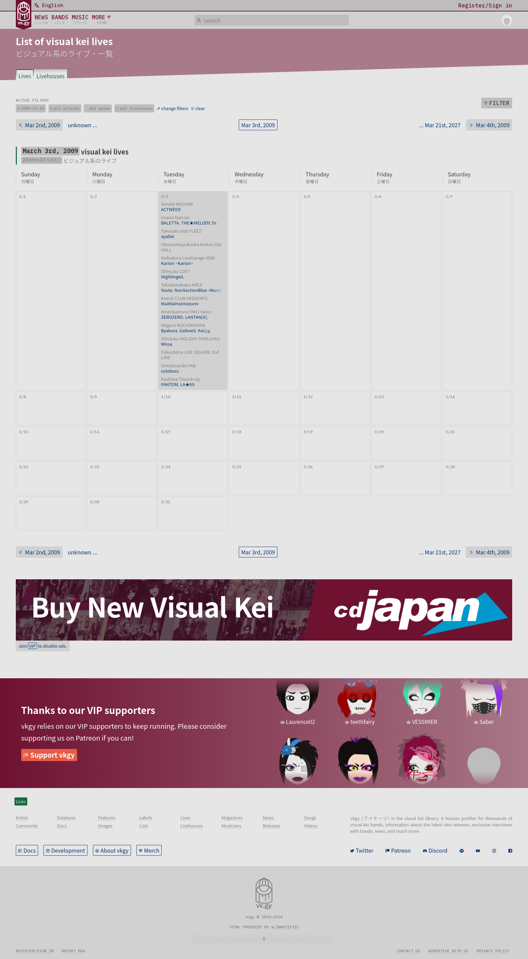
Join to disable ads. (43, 646)
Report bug (73, 951)
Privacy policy (492, 951)
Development (68, 850)
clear (200, 108)
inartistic (287, 927)
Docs (30, 850)
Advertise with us (448, 951)
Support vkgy (52, 755)
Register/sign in (35, 951)
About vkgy (115, 850)
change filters (174, 108)
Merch (152, 850)
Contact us (408, 951)
